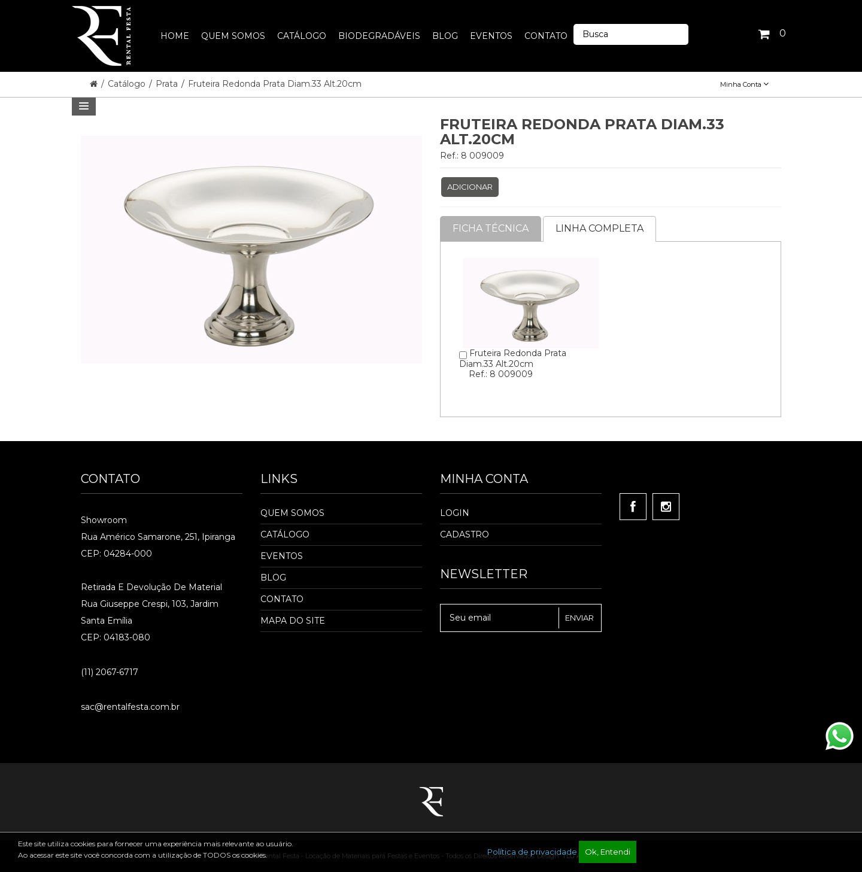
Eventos (281, 556)
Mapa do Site (292, 620)
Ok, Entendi (607, 851)
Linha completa (600, 228)
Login (454, 513)
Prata (168, 83)
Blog (273, 577)
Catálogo (128, 83)
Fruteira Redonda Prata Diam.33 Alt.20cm (275, 83)
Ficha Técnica (491, 228)
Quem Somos (292, 513)
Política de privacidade (532, 851)
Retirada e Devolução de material (151, 587)
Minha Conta (744, 84)
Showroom (104, 520)
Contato (281, 599)
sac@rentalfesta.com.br (130, 706)
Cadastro (464, 534)
